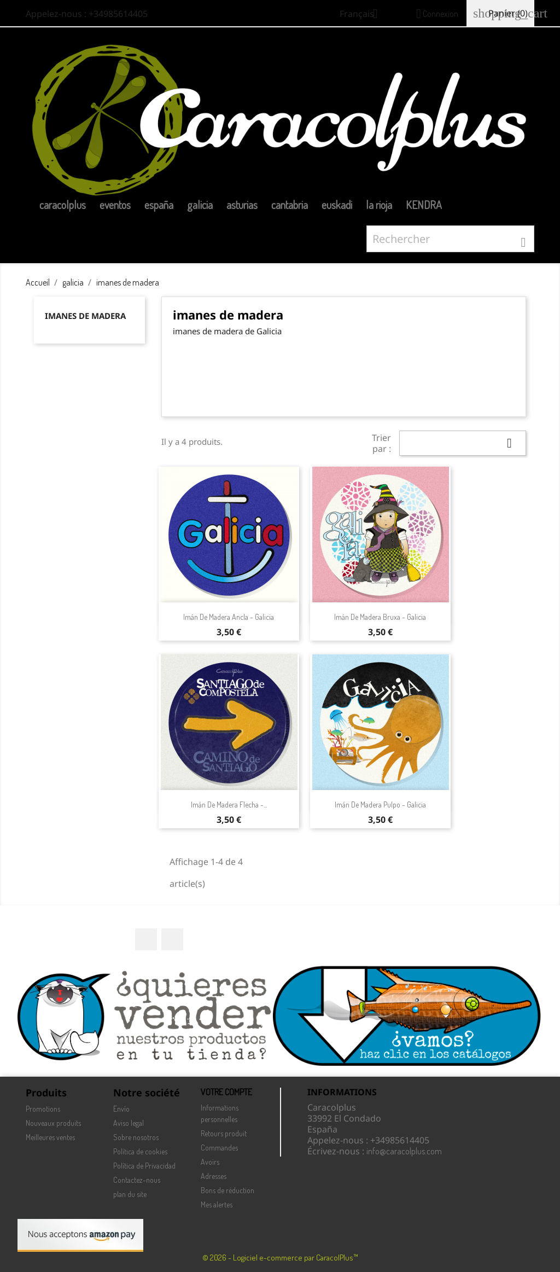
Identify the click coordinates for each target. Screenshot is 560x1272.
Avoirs (210, 1161)
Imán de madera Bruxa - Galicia (380, 617)
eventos (115, 205)
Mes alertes (216, 1204)
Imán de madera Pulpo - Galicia (380, 804)
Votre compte (226, 1092)
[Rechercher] (450, 238)
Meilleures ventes (50, 1137)
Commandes (219, 1147)
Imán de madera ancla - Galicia (228, 617)
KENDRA (424, 205)
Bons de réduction (227, 1190)
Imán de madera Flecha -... (229, 804)
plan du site (130, 1194)
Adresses (213, 1176)
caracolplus (62, 205)
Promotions (43, 1108)
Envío (121, 1108)
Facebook (146, 939)
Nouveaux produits (53, 1123)
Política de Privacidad (144, 1165)
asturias (242, 205)
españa (158, 205)
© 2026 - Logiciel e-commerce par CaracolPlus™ (280, 1257)
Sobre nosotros (136, 1137)
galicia (200, 205)
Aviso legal (128, 1123)
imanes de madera (85, 315)
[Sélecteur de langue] (363, 14)
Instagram (172, 939)
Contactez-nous (136, 1179)
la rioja (379, 205)
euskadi (337, 205)
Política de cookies (140, 1151)
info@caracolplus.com (404, 1151)
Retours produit (224, 1133)
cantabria (289, 205)
